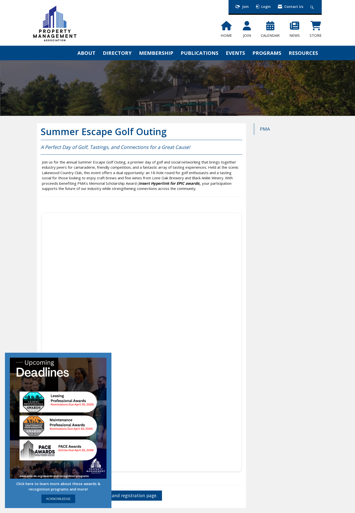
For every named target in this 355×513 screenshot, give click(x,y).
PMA (265, 129)
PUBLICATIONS (199, 52)
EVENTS (235, 52)
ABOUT (86, 52)
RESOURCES (303, 52)
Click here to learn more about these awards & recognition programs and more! (58, 486)
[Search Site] (313, 7)
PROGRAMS (266, 52)
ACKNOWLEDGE (58, 498)
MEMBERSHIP (156, 52)
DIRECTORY (117, 52)
